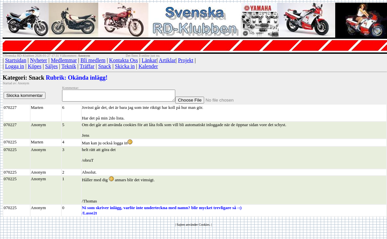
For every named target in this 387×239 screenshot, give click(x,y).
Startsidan (15, 60)
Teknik (68, 66)
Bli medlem (93, 60)
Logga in (14, 66)
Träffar (87, 66)
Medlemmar (64, 60)
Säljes (51, 66)
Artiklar (167, 60)
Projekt (185, 60)
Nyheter (38, 60)
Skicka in (125, 66)
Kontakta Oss (123, 60)
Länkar (149, 60)
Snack (104, 66)
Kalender (148, 66)
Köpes (34, 66)
